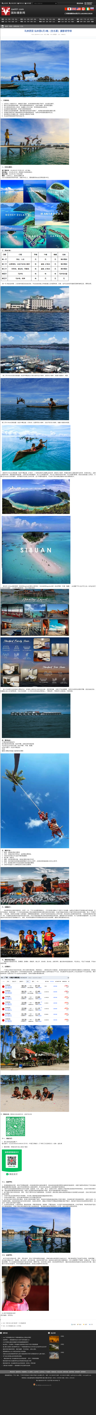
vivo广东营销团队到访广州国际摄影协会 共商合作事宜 (17, 1337)
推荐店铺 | (65, 1372)
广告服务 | (48, 1372)
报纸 (66, 21)
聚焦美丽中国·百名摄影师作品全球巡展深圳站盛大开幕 (17, 1361)
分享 (16, 21)
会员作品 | (42, 1372)
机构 (62, 19)
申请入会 (21, 3)
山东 (88, 19)
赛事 (81, 21)
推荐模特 (83, 1372)
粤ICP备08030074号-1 (41, 1380)
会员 (69, 19)
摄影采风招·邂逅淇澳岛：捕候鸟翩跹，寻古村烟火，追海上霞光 (19, 1349)
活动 (25, 19)
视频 (72, 21)
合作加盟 (28, 3)
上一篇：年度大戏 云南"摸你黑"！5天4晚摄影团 (13, 1323)
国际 (9, 19)
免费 (31, 19)
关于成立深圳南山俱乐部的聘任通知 (12, 1356)
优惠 (28, 19)
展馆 (84, 21)
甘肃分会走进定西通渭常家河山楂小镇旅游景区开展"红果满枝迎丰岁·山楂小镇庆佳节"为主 (26, 1353)
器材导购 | (71, 1372)
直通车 (88, 21)
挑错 (80, 1324)
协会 (16, 19)
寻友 (9, 21)
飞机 (47, 19)
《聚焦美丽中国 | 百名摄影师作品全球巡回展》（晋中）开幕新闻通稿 (21, 1358)
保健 (54, 19)
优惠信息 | (54, 1372)
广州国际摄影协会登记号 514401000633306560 (78, 13)
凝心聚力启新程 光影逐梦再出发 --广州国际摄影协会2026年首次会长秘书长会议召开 (25, 1346)
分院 (25, 21)
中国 (13, 19)
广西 (84, 19)
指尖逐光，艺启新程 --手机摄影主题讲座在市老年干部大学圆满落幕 (20, 1344)
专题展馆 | (24, 1372)
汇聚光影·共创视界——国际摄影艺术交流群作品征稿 (16, 1365)
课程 (31, 21)
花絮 (35, 19)
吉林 (81, 19)
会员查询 (5, 3)
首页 (6, 26)
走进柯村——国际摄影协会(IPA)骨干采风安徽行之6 (16, 1339)
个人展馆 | (30, 1372)
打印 (92, 1324)
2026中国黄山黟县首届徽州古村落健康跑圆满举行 (16, 1342)
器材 (47, 21)
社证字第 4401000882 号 (54, 1380)
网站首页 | (12, 1372)
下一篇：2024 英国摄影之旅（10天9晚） (11, 1326)
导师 (28, 21)
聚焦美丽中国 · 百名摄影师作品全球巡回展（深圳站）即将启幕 (19, 1363)
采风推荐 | (77, 1372)
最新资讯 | (18, 1372)
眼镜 (44, 19)
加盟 (66, 19)
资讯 (11, 26)
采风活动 (17, 26)
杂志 (69, 21)
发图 (13, 21)
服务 (72, 19)
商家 (50, 21)
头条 (6, 19)
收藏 (74, 1324)
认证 (6, 21)
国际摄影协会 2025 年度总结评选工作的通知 (14, 1351)
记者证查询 (13, 3)
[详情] (62, 1336)
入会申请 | (36, 1372)
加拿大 (92, 19)
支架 (50, 19)
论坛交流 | (59, 1372)
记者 (62, 21)
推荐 (44, 21)
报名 (35, 21)
